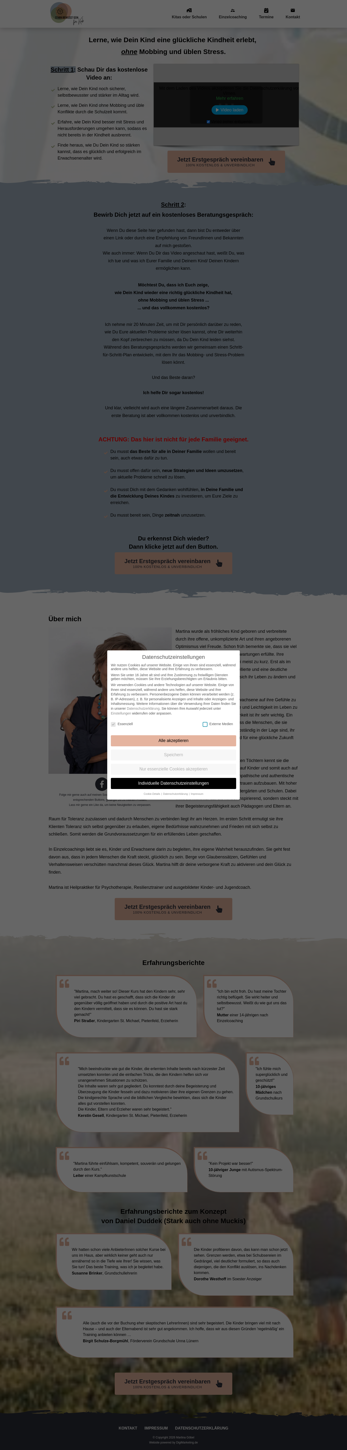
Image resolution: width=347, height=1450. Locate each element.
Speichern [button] (173, 750)
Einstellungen (121, 709)
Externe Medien (218, 720)
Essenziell (122, 720)
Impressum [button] (197, 789)
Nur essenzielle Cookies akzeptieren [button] (173, 764)
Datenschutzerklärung (143, 704)
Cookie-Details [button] (152, 789)
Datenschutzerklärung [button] (175, 789)
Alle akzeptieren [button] (174, 736)
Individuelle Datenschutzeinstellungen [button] (173, 778)
